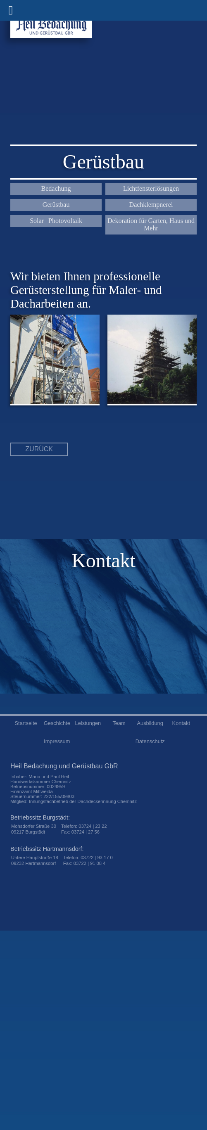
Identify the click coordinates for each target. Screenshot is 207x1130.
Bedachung (56, 188)
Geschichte (57, 723)
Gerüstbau (56, 204)
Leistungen (88, 723)
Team (118, 723)
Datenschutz (150, 741)
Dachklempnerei (151, 204)
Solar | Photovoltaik (56, 220)
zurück (39, 448)
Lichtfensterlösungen (151, 188)
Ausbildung (150, 723)
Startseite (26, 723)
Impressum (57, 741)
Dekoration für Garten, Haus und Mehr (151, 224)
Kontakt (181, 723)
